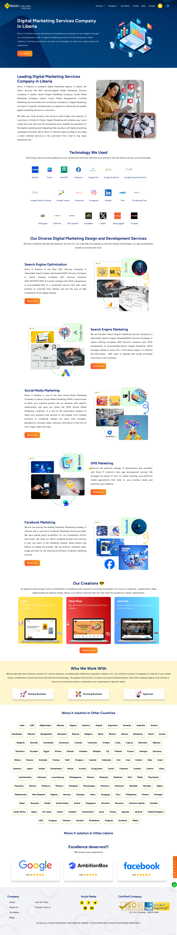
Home (12, 902)
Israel (160, 760)
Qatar (22, 803)
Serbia (77, 803)
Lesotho (137, 768)
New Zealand (38, 794)
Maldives (117, 777)
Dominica (20, 751)
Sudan (60, 812)
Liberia (150, 768)
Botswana (138, 734)
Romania (34, 803)
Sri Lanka (46, 812)
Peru (118, 794)
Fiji (107, 751)
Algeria (73, 725)
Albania (60, 725)
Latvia (111, 768)
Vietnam (66, 820)
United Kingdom (155, 812)
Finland (118, 751)
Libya (161, 768)
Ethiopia (97, 751)
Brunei (162, 734)
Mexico (32, 786)
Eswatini (83, 751)
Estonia (70, 751)
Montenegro (89, 786)
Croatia (106, 742)
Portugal (158, 794)
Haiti (67, 760)
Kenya (70, 768)
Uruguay (53, 820)
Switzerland (87, 812)
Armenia (127, 725)
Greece (29, 760)
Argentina (112, 725)
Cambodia (48, 742)
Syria (101, 812)
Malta (140, 777)
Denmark (142, 742)
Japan (30, 768)
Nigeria (54, 794)
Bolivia (124, 734)
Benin (100, 734)
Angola (98, 725)
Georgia (143, 751)
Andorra (86, 725)
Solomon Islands (136, 803)
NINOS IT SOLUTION (91, 923)
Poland (145, 794)
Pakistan (80, 794)
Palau (92, 794)
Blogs (11, 917)
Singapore (91, 803)
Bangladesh (46, 734)
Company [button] (112, 6)
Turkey (113, 812)
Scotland (122, 820)
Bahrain (31, 734)
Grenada (43, 760)
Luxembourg (57, 777)
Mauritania (153, 777)
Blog (143, 6)
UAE (32, 725)
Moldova (46, 786)
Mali (130, 777)
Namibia (133, 786)
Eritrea (58, 751)
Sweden (72, 812)
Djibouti (156, 742)
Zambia (80, 820)
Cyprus (129, 742)
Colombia (92, 742)
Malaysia (103, 777)
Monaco (59, 786)
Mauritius (19, 786)
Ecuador (34, 751)
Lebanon (123, 768)
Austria (154, 725)
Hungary (79, 760)
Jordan (41, 768)
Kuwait (82, 768)
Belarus (75, 734)
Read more (32, 301)
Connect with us (43, 907)
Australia (141, 725)
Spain (34, 812)
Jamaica (17, 768)
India (22, 725)
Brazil (151, 734)
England (109, 820)
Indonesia (106, 760)
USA (41, 820)
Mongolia (73, 786)
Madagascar (75, 777)
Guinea (56, 760)
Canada (78, 742)
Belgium (89, 734)
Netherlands (21, 794)
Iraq (128, 760)
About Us (13, 907)
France (130, 751)
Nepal (159, 786)
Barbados (62, 734)
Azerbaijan (17, 734)
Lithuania (41, 777)
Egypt (46, 751)
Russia (47, 803)
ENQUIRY (175, 867)
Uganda (125, 812)
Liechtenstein (25, 777)
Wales (135, 820)
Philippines (131, 794)
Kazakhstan (56, 768)
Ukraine (138, 812)
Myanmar (119, 786)
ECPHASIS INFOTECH (129, 923)
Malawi (90, 777)
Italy (150, 760)
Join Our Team (41, 902)
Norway (67, 794)
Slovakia (105, 803)
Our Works (125, 6)
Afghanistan (45, 725)
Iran (118, 760)
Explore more (88, 650)
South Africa (20, 812)
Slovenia (119, 803)
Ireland (138, 760)
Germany (157, 751)
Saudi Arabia (62, 803)
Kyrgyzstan (96, 768)
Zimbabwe (94, 820)
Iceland (92, 760)
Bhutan (112, 734)
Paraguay (105, 794)
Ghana (17, 760)
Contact (152, 6)
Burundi (34, 742)
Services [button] (99, 6)
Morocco (105, 786)
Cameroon (64, 742)
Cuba (117, 742)
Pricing (136, 6)
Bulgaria (21, 742)
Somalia (154, 803)
